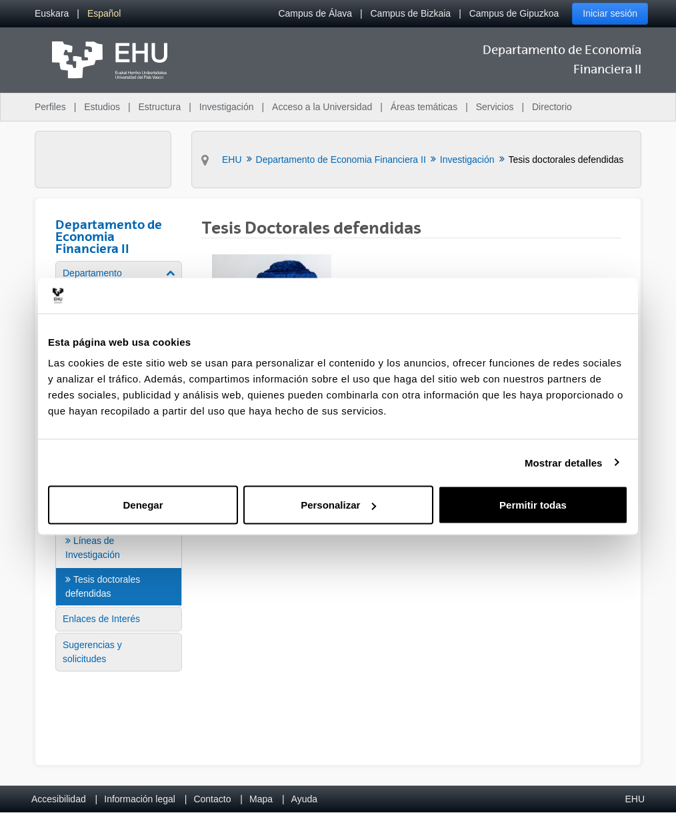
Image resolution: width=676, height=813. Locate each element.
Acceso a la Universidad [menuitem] (322, 106)
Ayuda (304, 799)
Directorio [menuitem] (552, 106)
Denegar (143, 505)
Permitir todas (533, 505)
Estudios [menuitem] (102, 106)
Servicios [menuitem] (495, 106)
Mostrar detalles (564, 462)
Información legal (139, 799)
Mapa (261, 799)
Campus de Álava (315, 13)
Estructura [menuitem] (159, 106)
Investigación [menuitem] (226, 106)
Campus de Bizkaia (411, 13)
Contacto (212, 799)
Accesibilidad (58, 799)
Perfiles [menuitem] (50, 106)
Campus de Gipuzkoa (514, 13)
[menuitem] (51, 13)
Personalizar (338, 505)
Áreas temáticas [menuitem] (424, 106)
